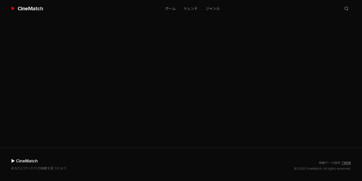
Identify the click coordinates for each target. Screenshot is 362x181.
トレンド (191, 8)
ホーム (170, 8)
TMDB (346, 163)
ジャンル (213, 8)
